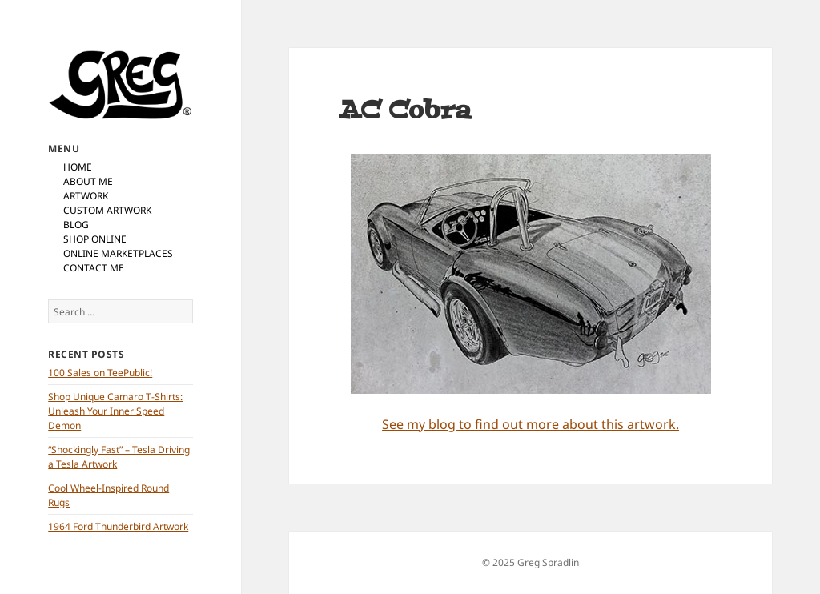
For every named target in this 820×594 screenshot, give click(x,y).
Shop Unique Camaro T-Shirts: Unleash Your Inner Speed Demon (115, 411)
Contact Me (93, 268)
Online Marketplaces (118, 253)
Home (77, 167)
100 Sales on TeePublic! (100, 372)
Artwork (85, 196)
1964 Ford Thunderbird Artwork (118, 526)
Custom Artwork (107, 210)
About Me (88, 181)
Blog (76, 224)
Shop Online (95, 239)
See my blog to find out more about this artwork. (530, 424)
